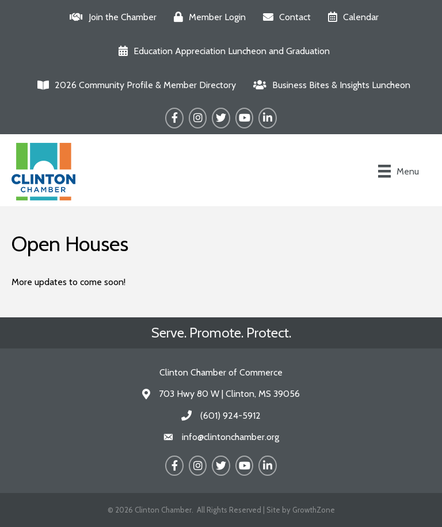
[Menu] (398, 171)
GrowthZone (313, 509)
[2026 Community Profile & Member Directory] (134, 85)
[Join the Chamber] (110, 17)
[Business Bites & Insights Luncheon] (328, 85)
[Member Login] (207, 17)
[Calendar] (350, 17)
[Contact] (284, 17)
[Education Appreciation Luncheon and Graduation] (221, 51)
